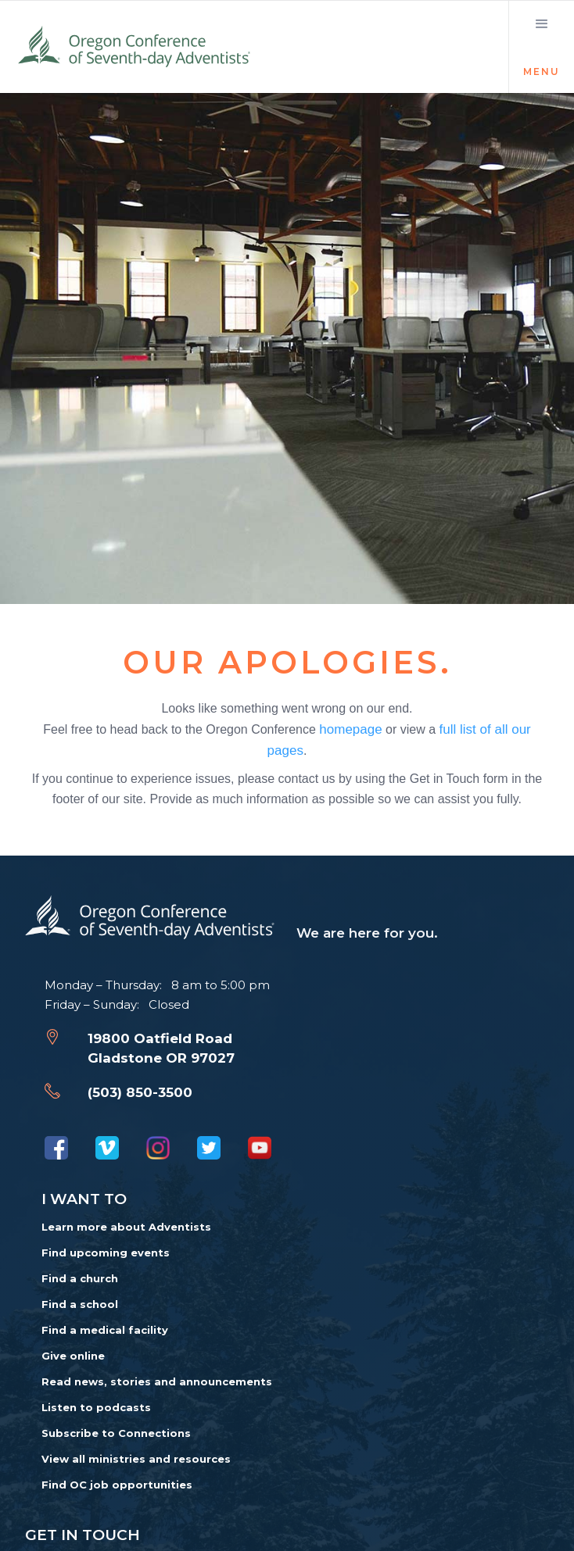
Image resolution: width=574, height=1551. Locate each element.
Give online (73, 1355)
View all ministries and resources (136, 1459)
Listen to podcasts (96, 1407)
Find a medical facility (104, 1330)
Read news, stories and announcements (156, 1381)
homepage (350, 728)
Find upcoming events (105, 1252)
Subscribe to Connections (116, 1433)
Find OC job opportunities (116, 1484)
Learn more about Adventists (126, 1226)
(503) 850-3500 (140, 1092)
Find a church (79, 1278)
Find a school (79, 1304)
